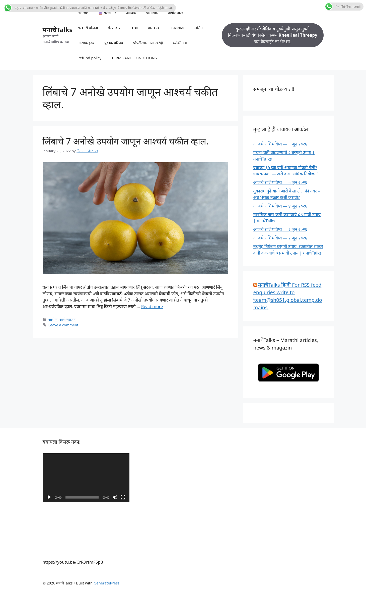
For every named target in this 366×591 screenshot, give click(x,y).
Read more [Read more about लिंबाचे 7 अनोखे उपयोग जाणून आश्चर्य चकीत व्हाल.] (152, 306)
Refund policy (90, 57)
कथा (134, 27)
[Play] (49, 497)
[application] (86, 477)
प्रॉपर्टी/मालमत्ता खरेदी (148, 42)
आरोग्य (53, 319)
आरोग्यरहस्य (86, 42)
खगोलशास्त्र (176, 12)
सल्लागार (107, 12)
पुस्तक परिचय (113, 42)
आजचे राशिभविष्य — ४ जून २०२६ (280, 206)
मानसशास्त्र (177, 27)
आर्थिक (131, 12)
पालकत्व (153, 27)
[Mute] (114, 497)
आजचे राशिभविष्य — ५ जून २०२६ (280, 182)
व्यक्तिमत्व (180, 42)
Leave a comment (63, 325)
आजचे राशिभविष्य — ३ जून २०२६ (280, 229)
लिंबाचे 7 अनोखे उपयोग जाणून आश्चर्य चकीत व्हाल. (126, 141)
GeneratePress (106, 582)
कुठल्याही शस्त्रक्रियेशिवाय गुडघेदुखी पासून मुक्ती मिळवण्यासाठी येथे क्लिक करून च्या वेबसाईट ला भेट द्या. (272, 35)
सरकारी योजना (88, 27)
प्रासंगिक (152, 12)
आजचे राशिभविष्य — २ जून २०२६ (280, 238)
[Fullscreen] (122, 497)
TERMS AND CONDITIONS (134, 57)
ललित (198, 27)
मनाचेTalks (57, 29)
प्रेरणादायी (114, 27)
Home (83, 12)
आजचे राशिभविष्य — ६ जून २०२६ (280, 144)
